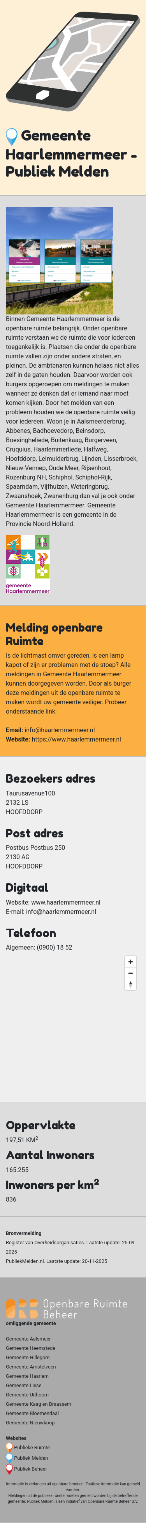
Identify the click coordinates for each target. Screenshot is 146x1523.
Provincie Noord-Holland (39, 524)
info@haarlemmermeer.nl (60, 730)
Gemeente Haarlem (27, 1376)
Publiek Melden (31, 1458)
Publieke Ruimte (32, 1447)
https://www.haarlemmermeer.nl (76, 739)
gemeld (133, 1484)
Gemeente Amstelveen (31, 1367)
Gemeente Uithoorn (27, 1395)
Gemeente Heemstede (30, 1348)
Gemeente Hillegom (27, 1357)
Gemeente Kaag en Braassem (38, 1404)
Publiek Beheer (30, 1469)
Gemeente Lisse (24, 1385)
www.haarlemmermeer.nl (65, 902)
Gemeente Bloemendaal (32, 1413)
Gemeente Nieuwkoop (30, 1423)
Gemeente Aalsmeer (28, 1339)
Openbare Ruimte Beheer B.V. (113, 1501)
